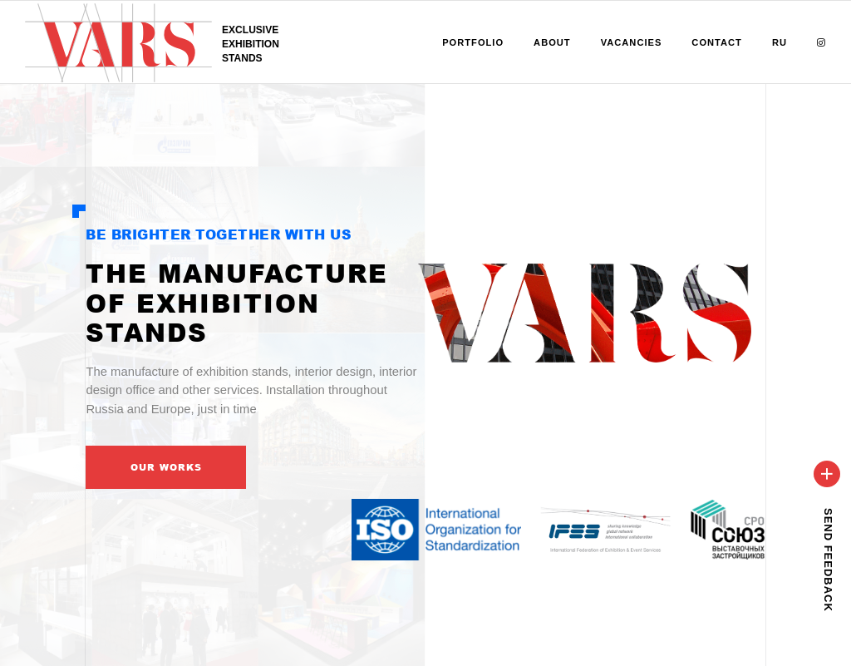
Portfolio (473, 42)
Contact (716, 42)
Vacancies (631, 42)
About (552, 42)
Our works (166, 467)
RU (779, 42)
